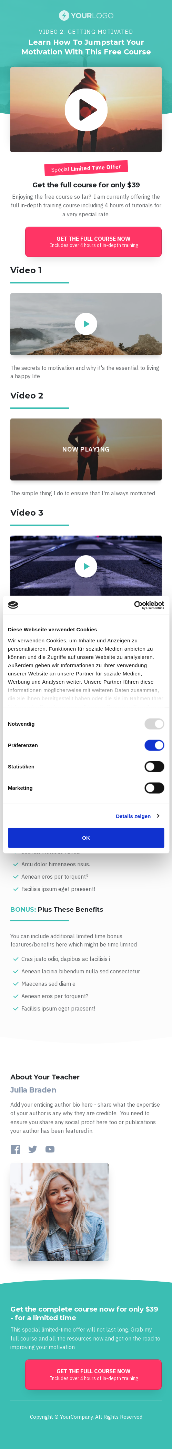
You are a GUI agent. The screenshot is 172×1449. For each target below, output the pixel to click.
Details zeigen (133, 816)
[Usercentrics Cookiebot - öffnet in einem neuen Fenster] (134, 605)
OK (86, 838)
